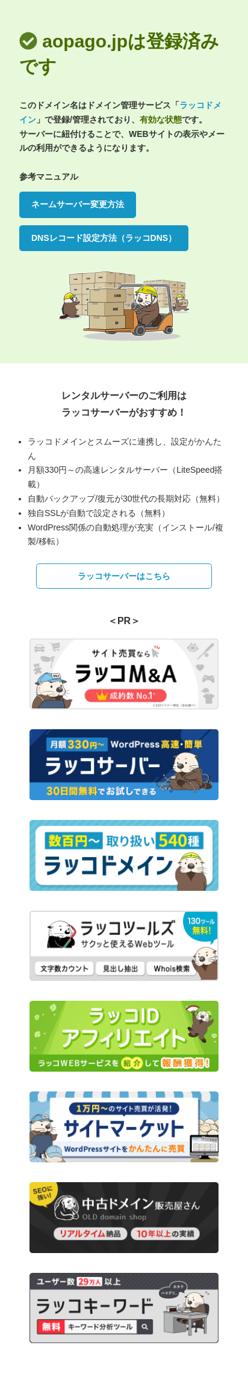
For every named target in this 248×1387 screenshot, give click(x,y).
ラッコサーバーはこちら (124, 576)
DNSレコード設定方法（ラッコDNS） (103, 238)
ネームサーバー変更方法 (77, 204)
